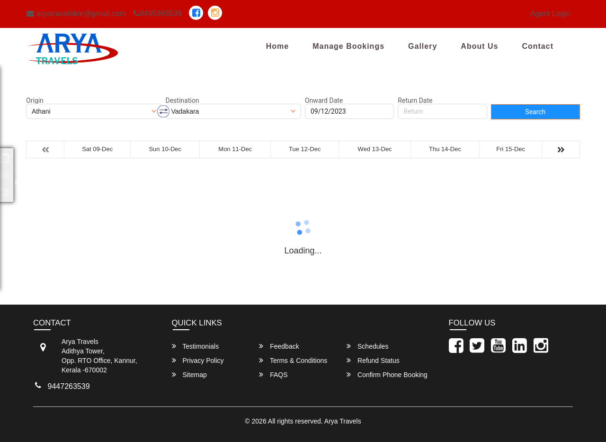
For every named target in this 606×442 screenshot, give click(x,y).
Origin (35, 100)
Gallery (422, 46)
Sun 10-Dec (165, 149)
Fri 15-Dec (510, 149)
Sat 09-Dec (97, 149)
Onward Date (324, 100)
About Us (479, 46)
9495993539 (158, 13)
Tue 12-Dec (305, 149)
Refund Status (373, 360)
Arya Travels (342, 421)
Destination (182, 100)
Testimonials (195, 346)
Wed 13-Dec (375, 149)
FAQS (273, 374)
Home (277, 46)
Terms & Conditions (293, 360)
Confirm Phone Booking (387, 374)
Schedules (367, 346)
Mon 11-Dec (235, 149)
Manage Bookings (348, 46)
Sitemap (189, 374)
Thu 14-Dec (445, 149)
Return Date (415, 100)
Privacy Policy (198, 360)
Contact (537, 46)
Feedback (279, 346)
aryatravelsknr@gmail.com (76, 13)
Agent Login (550, 13)
